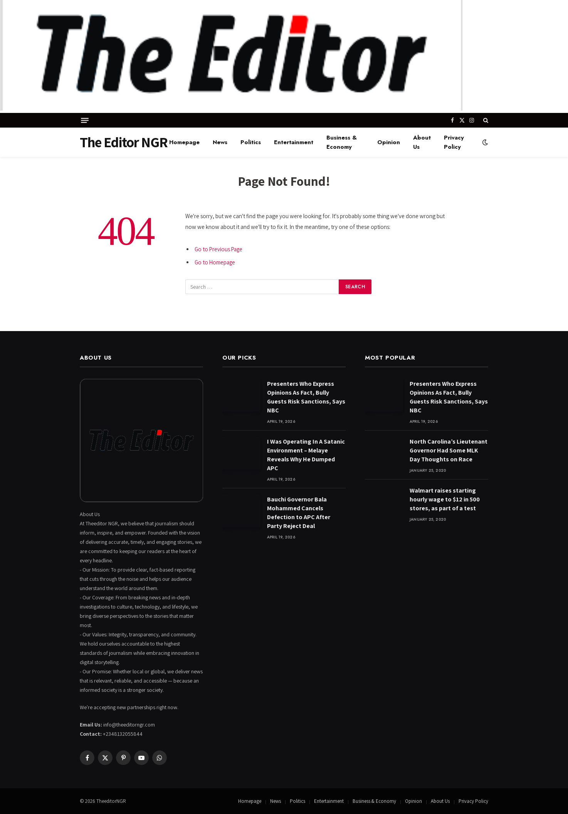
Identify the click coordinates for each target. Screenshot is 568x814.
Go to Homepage (215, 262)
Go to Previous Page (219, 249)
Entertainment (293, 142)
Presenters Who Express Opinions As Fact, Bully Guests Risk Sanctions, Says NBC (306, 397)
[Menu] (85, 120)
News (220, 142)
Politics (250, 142)
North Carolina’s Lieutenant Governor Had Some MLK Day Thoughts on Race (448, 450)
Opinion (388, 142)
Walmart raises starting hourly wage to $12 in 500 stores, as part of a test (445, 499)
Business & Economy (341, 142)
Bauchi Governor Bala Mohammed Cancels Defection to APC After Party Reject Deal (298, 512)
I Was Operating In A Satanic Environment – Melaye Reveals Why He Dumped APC (306, 454)
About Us (422, 142)
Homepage (184, 142)
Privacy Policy (454, 142)
